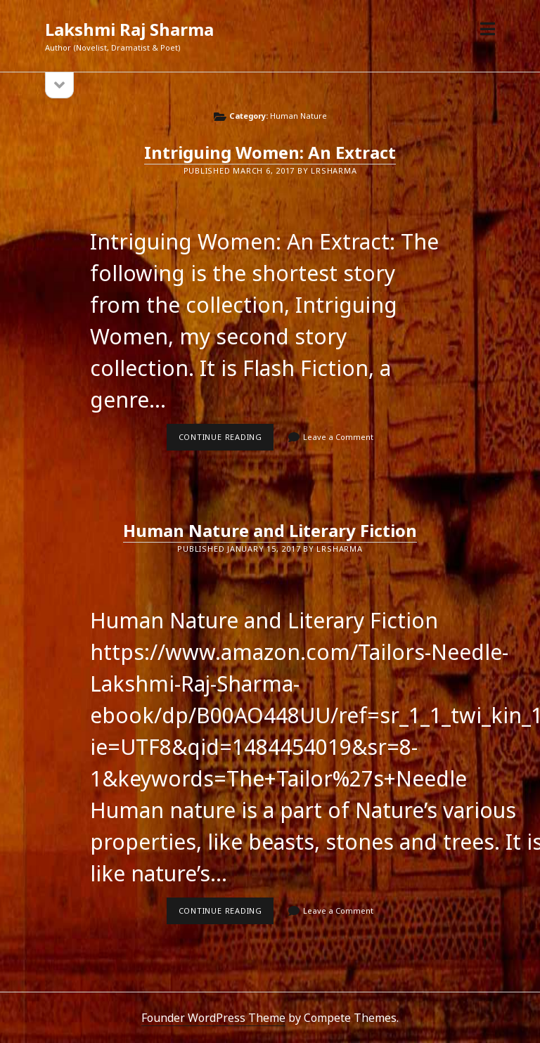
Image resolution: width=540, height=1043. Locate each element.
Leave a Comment (338, 437)
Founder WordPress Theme (213, 1017)
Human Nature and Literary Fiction (270, 530)
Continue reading (226, 441)
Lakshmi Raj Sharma (129, 29)
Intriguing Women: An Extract (270, 152)
